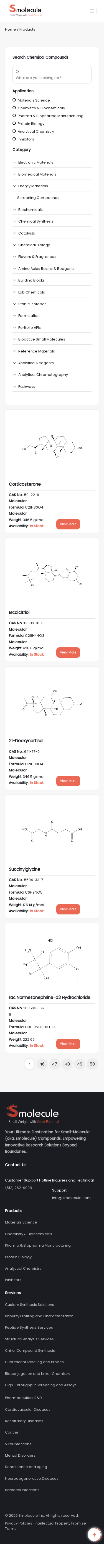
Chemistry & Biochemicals (38, 108)
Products (27, 29)
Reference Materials (36, 351)
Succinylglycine (24, 869)
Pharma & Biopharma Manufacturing (47, 116)
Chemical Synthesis (36, 221)
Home (10, 29)
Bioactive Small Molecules (41, 339)
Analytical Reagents (36, 363)
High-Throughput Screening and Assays (41, 1385)
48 (67, 1064)
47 (54, 1064)
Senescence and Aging (26, 1466)
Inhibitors (23, 139)
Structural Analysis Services (29, 1339)
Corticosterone (25, 484)
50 (92, 1064)
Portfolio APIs (29, 327)
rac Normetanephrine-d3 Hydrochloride (49, 997)
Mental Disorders (20, 1455)
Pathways (26, 386)
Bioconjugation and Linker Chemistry (37, 1373)
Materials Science (31, 100)
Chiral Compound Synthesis (30, 1350)
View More (68, 524)
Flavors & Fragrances (37, 256)
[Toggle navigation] (92, 11)
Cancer (12, 1432)
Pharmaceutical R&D (23, 1397)
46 (42, 1064)
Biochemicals (30, 209)
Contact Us (15, 1165)
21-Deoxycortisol (26, 741)
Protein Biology (28, 123)
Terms (10, 1528)
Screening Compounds (38, 197)
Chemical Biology (34, 245)
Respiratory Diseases (24, 1421)
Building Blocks (31, 280)
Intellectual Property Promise (60, 1523)
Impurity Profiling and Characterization (39, 1316)
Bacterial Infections (22, 1490)
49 (79, 1064)
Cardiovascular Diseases (27, 1409)
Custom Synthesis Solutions (29, 1304)
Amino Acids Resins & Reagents (46, 268)
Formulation (29, 315)
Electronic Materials (35, 162)
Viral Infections (18, 1444)
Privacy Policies (18, 1523)
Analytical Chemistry (33, 131)
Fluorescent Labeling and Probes (34, 1362)
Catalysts (26, 233)
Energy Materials (33, 186)
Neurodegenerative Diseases (32, 1478)
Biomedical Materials (37, 174)
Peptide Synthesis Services (29, 1327)
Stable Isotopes (32, 304)
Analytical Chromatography (43, 374)
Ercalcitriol (19, 612)
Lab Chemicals (31, 292)
